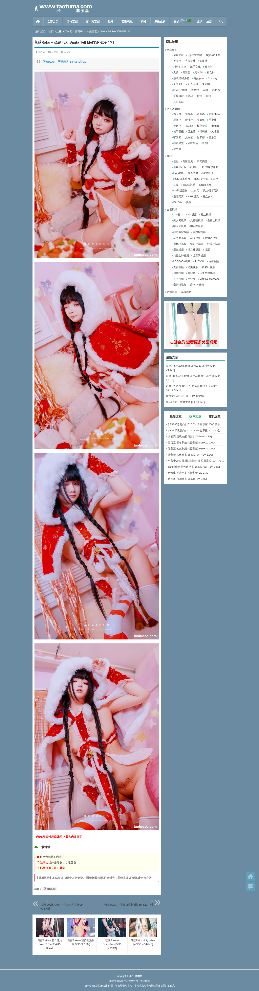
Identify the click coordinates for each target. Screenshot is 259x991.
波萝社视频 (213, 243)
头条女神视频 (207, 272)
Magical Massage (210, 278)
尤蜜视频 (178, 267)
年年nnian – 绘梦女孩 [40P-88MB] (185, 401)
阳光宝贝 (193, 84)
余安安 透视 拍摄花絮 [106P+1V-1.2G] (190, 436)
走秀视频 (178, 278)
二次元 (68, 31)
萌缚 (205, 90)
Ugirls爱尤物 (195, 55)
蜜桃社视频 (179, 243)
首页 (37, 21)
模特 (143, 21)
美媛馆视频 (199, 232)
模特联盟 (178, 143)
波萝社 (203, 60)
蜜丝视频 (206, 214)
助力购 (177, 149)
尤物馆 (189, 137)
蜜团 (199, 95)
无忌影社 (178, 84)
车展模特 (186, 292)
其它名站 (178, 101)
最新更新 (159, 21)
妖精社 (194, 167)
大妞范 (191, 272)
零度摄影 (178, 95)
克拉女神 (199, 78)
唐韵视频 (178, 272)
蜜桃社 (189, 119)
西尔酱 (216, 90)
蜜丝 (215, 178)
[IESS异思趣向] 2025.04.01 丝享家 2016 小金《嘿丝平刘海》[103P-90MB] (196, 430)
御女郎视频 (196, 226)
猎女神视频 (194, 249)
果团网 (206, 84)
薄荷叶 (206, 143)
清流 (208, 95)
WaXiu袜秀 (189, 184)
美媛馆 (201, 119)
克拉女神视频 (181, 255)
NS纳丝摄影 (180, 190)
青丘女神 (208, 196)
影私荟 (201, 137)
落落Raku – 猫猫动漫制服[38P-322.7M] (128, 904)
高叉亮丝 (202, 161)
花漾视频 (195, 237)
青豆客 (186, 72)
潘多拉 (195, 90)
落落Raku (50, 888)
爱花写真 (178, 196)
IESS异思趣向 (210, 167)
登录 (199, 21)
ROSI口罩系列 (181, 178)
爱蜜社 (212, 119)
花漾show (214, 114)
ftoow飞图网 (180, 90)
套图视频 (127, 21)
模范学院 (202, 125)
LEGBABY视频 (182, 261)
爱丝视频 (178, 249)
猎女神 (211, 72)
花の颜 (189, 125)
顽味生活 (193, 143)
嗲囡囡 (177, 137)
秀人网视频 (179, 220)
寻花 (190, 95)
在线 (182, 21)
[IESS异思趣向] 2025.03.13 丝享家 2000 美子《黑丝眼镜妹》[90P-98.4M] (196, 424)
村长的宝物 (179, 66)
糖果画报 (178, 131)
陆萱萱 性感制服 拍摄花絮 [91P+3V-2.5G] (191, 448)
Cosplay (212, 78)
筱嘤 (176, 184)
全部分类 (52, 21)
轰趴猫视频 (179, 284)
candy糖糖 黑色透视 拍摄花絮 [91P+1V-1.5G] (194, 466)
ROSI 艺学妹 (201, 178)
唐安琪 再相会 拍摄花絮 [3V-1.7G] (187, 478)
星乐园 (212, 137)
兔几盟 (215, 131)
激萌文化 (195, 66)
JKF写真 (199, 261)
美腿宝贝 (188, 161)
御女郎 (215, 125)
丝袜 (110, 21)
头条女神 (190, 60)
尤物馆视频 (211, 237)
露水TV (198, 72)
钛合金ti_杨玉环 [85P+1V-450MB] (185, 395)
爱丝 (176, 161)
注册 (209, 21)
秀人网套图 (93, 21)
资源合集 (172, 292)
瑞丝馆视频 (179, 237)
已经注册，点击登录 (52, 868)
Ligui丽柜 (178, 173)
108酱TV (178, 214)
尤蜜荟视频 (196, 220)
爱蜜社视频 (213, 220)
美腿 (188, 202)
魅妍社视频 (196, 243)
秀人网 (177, 114)
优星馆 (191, 131)
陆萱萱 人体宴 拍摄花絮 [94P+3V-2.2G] (190, 454)
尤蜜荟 (189, 114)
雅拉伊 (208, 66)
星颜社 (177, 119)
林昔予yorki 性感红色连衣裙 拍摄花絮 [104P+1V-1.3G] (196, 460)
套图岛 (42, 52)
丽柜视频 (193, 173)
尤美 (176, 72)
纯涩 (207, 249)
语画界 (201, 114)
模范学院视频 (181, 232)
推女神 (177, 60)
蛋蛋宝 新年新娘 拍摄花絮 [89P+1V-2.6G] (191, 442)
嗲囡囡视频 (179, 226)
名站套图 (72, 21)
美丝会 (191, 278)
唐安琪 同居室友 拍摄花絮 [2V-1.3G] (188, 472)
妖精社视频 (208, 267)
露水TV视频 (197, 284)
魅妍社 (177, 125)
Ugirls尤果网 (213, 55)
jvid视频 (192, 214)
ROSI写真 (208, 173)
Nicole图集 (205, 184)
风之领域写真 (211, 190)
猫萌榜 (203, 131)
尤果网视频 (199, 255)
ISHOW (177, 202)
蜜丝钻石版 (179, 167)
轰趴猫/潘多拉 (181, 78)
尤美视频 (193, 267)
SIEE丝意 (193, 196)
